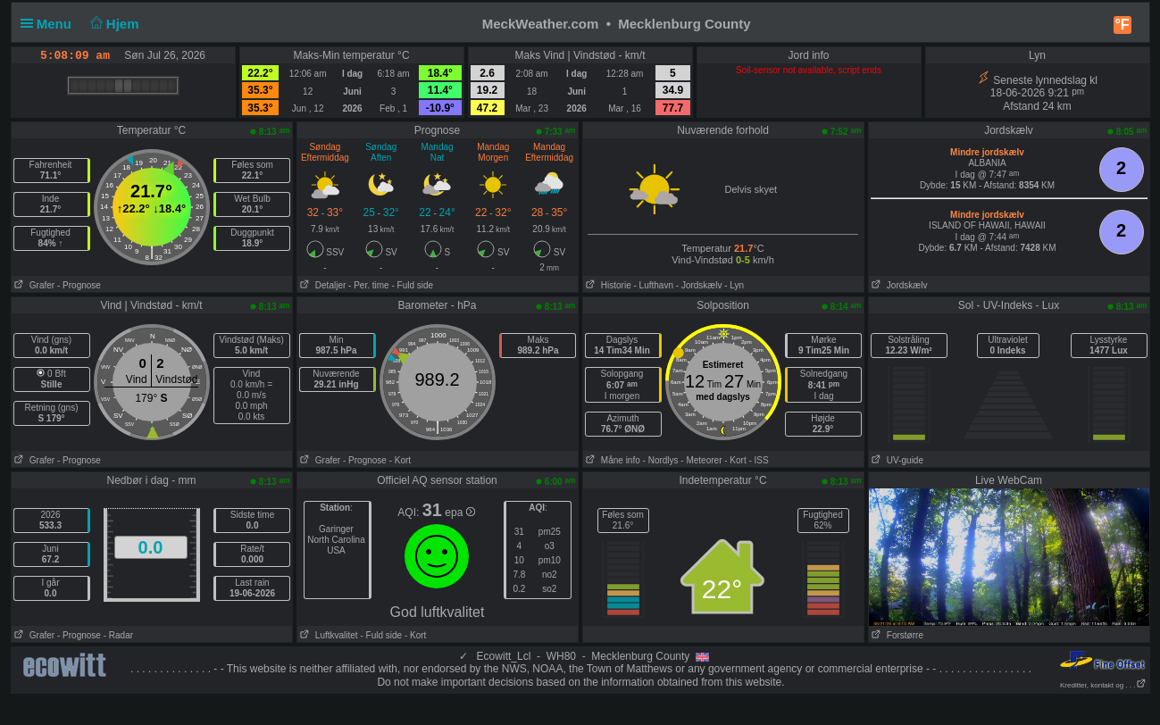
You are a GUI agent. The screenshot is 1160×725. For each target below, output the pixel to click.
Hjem (112, 23)
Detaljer (321, 285)
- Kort (400, 460)
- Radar (118, 635)
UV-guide (896, 460)
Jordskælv (898, 285)
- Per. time (368, 285)
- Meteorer (701, 460)
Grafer (33, 285)
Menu (50, 23)
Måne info (611, 460)
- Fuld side (412, 285)
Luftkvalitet (327, 635)
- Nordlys (661, 460)
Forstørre (896, 635)
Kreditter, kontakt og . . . (1103, 685)
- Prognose (79, 285)
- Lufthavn (653, 285)
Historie (607, 285)
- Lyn (734, 285)
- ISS (758, 460)
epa (459, 512)
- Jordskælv (699, 285)
